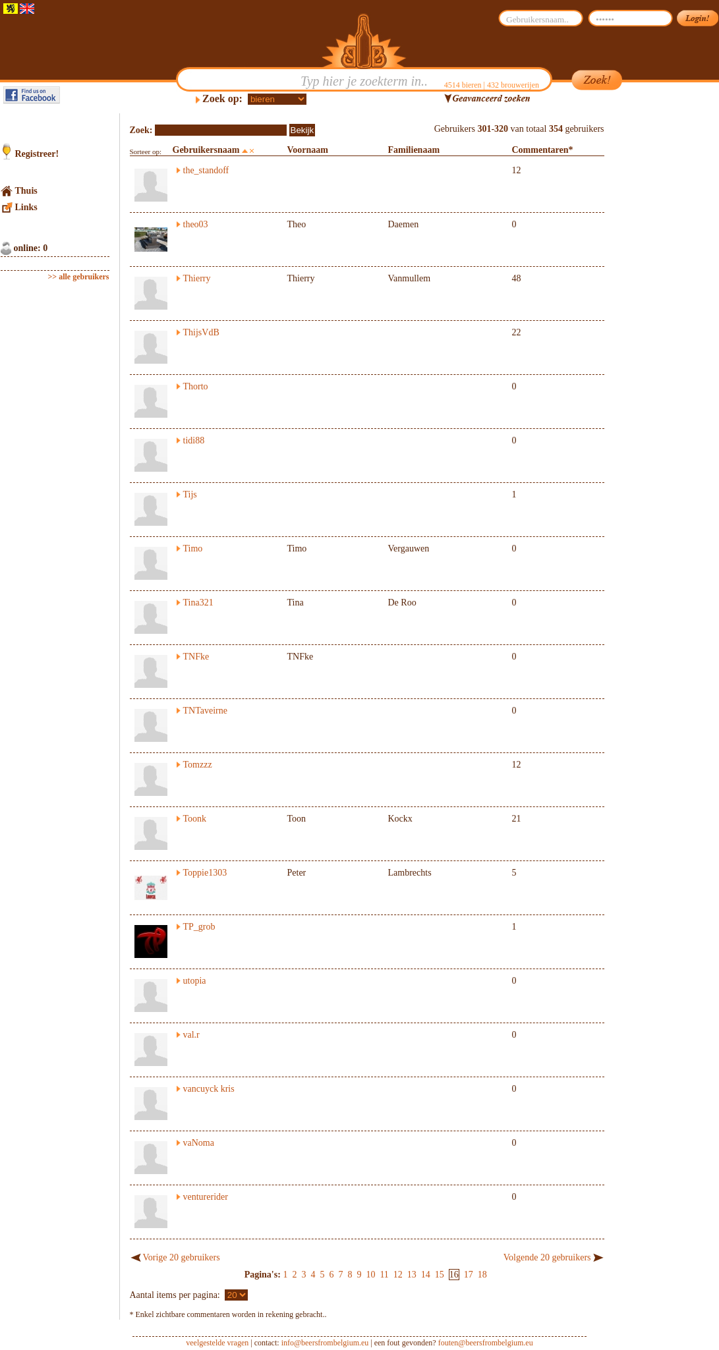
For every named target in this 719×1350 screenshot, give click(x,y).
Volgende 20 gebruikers (547, 1257)
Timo (193, 548)
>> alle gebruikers (78, 276)
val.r (191, 1035)
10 (370, 1275)
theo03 (195, 224)
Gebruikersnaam (206, 150)
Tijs (190, 494)
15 (439, 1275)
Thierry (197, 278)
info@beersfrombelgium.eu (325, 1342)
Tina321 (198, 602)
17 (468, 1275)
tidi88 (194, 440)
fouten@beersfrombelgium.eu (485, 1342)
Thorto (195, 386)
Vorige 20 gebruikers (181, 1257)
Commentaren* (542, 150)
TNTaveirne (205, 711)
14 (425, 1275)
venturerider (205, 1197)
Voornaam (308, 150)
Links (26, 207)
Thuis (26, 191)
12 (398, 1275)
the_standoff (206, 170)
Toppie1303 (205, 873)
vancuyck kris (209, 1089)
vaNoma (198, 1143)
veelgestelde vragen (217, 1342)
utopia (194, 981)
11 (384, 1275)
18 (482, 1275)
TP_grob (199, 927)
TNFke (196, 656)
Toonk (195, 819)
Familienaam (414, 150)
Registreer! (37, 154)
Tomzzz (197, 765)
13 (412, 1275)
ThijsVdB (201, 332)
